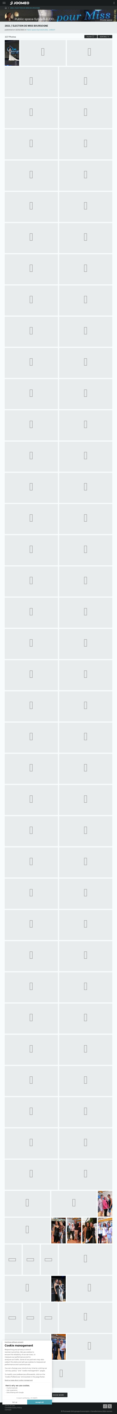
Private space (106, 19)
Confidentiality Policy (13, 1407)
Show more (58, 1395)
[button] (6, 1401)
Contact (8, 1409)
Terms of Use (10, 1405)
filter (91, 37)
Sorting (105, 37)
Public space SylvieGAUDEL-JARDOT (41, 29)
